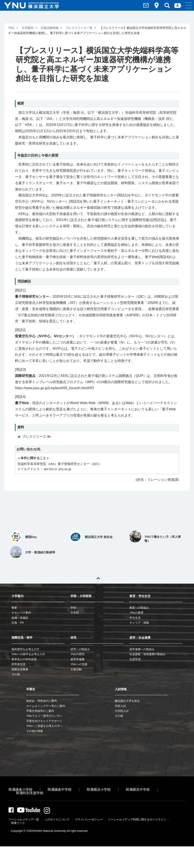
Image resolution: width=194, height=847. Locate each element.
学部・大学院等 (81, 596)
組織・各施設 (20, 617)
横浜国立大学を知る (127, 700)
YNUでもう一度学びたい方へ (44, 715)
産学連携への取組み (141, 649)
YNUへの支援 (79, 664)
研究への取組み (80, 649)
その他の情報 (34, 731)
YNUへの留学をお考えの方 (28, 654)
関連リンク (18, 823)
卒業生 (30, 689)
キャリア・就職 (139, 622)
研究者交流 (18, 664)
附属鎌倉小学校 (20, 789)
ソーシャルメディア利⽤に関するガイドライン (137, 820)
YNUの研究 (78, 654)
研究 (73, 637)
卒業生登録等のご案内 (40, 711)
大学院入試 (122, 711)
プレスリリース (34, 436)
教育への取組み (139, 607)
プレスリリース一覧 (79, 28)
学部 (73, 607)
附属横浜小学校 (99, 789)
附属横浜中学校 (138, 789)
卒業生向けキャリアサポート (44, 721)
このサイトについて (56, 820)
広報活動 (76, 669)
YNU (11, 28)
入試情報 (121, 689)
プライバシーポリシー (89, 820)
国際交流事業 (20, 669)
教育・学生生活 (139, 596)
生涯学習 (135, 659)
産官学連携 (77, 659)
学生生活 (135, 617)
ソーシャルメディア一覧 (24, 820)
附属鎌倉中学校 (60, 789)
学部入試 (120, 706)
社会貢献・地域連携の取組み (147, 654)
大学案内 (28, 28)
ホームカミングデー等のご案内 (45, 706)
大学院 (75, 612)
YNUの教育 (136, 612)
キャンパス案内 (21, 612)
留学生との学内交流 (24, 659)
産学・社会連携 (139, 637)
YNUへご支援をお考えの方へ (44, 725)
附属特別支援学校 (29, 793)
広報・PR (18, 622)
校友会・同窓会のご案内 (41, 700)
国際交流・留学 (22, 637)
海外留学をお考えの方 (25, 649)
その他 (16, 674)
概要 (14, 607)
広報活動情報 (50, 28)
